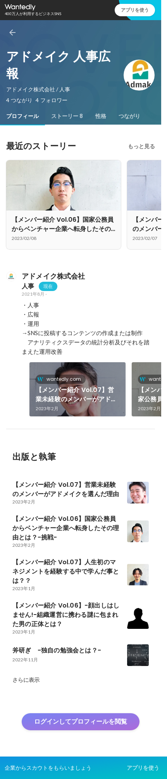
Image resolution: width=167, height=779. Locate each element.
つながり (129, 116)
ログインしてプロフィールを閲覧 (80, 721)
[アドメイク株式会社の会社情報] (10, 276)
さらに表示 (26, 680)
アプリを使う (135, 10)
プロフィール (22, 116)
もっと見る (141, 146)
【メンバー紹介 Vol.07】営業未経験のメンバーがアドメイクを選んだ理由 (76, 394)
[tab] (22, 116)
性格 (100, 116)
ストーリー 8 (67, 116)
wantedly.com (61, 379)
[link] (77, 389)
